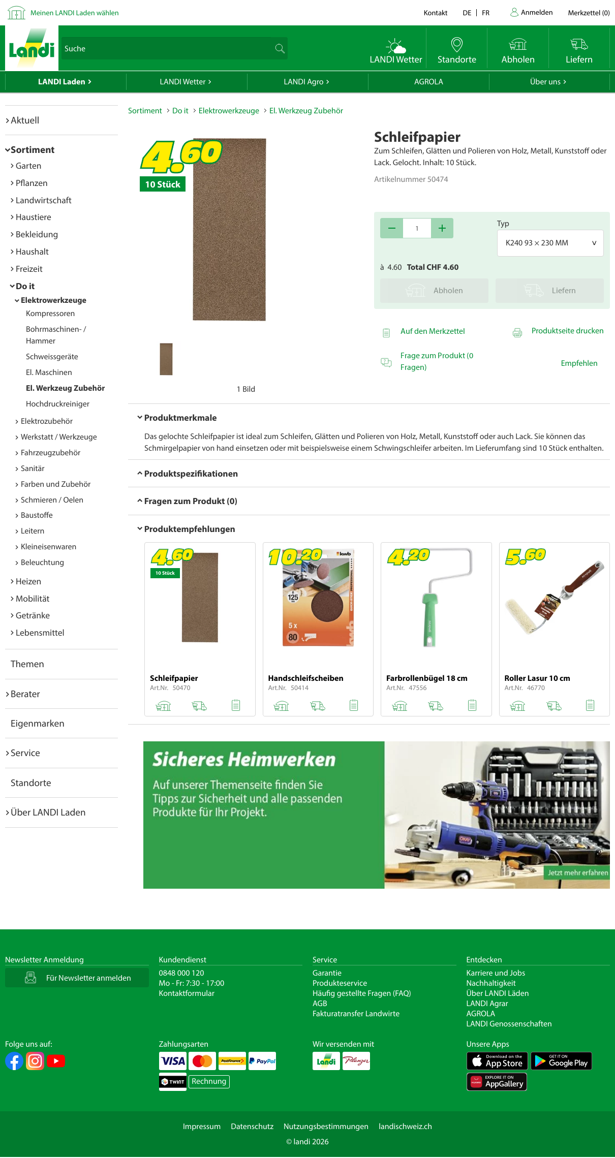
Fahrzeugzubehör (50, 453)
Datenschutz (252, 1126)
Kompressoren (50, 313)
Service (25, 752)
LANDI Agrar (487, 1003)
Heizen (28, 581)
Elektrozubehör (47, 421)
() (589, 12)
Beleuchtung (42, 562)
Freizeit (29, 268)
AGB (320, 1003)
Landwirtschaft (44, 200)
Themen (27, 664)
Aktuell (25, 120)
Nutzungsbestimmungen (326, 1126)
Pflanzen (32, 183)
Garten (28, 165)
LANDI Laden (61, 82)
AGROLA (428, 82)
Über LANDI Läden (498, 993)
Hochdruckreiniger (57, 404)
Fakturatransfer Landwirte (356, 1014)
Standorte (31, 782)
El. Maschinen (49, 372)
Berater (25, 693)
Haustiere (33, 217)
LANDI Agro (303, 82)
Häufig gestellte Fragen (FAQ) (362, 993)
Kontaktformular (187, 993)
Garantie (327, 973)
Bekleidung (37, 234)
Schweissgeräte (52, 357)
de (467, 12)
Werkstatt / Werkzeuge (59, 437)
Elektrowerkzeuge (53, 300)
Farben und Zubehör (55, 484)
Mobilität (32, 598)
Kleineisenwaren (48, 547)
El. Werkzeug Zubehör (65, 388)
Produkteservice (340, 983)
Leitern (32, 531)
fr (485, 12)
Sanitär (33, 468)
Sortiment (32, 149)
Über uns (545, 82)
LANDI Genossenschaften (509, 1024)
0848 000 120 (181, 973)
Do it (25, 286)
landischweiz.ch (405, 1126)
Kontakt (436, 12)
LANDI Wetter (183, 82)
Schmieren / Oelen (52, 500)
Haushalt (32, 251)
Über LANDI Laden (48, 812)
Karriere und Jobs (496, 973)
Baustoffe (37, 515)
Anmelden (537, 12)
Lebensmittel (40, 632)
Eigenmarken (38, 723)
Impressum (202, 1126)
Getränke (33, 615)
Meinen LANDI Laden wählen (74, 12)
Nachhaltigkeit (491, 983)
